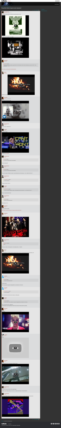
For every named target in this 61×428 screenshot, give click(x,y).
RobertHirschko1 (6, 123)
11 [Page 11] (38, 10)
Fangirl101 (5, 334)
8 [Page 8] (36, 10)
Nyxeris (5, 72)
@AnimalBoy (7, 153)
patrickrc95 (5, 60)
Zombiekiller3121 (6, 156)
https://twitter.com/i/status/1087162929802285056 (9, 69)
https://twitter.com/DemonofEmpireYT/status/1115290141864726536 (11, 210)
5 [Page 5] (34, 10)
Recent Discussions (44, 10)
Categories (57, 4)
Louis (5, 390)
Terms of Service (14, 425)
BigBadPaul (5, 213)
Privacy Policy (18, 425)
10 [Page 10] (37, 10)
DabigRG (5, 129)
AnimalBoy (5, 287)
